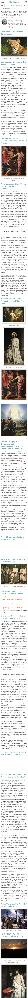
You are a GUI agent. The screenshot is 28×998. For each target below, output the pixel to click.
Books (12, 5)
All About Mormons (8, 603)
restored (8, 117)
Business (18, 5)
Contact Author (11, 27)
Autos (7, 5)
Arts (2, 5)
